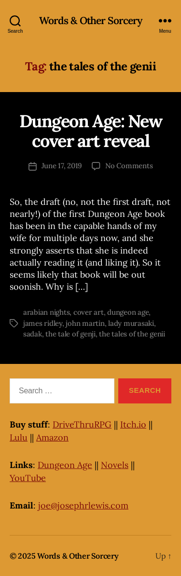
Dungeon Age (65, 464)
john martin (85, 323)
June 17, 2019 (62, 165)
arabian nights (46, 312)
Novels (114, 464)
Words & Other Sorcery (90, 20)
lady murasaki (131, 323)
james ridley (42, 323)
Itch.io (133, 424)
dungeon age (128, 312)
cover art (88, 312)
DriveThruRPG (82, 424)
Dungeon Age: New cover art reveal (90, 131)
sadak (32, 333)
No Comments (129, 165)
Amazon (52, 437)
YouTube (28, 477)
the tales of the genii (132, 333)
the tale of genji (70, 333)
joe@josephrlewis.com (83, 505)
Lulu (19, 437)
